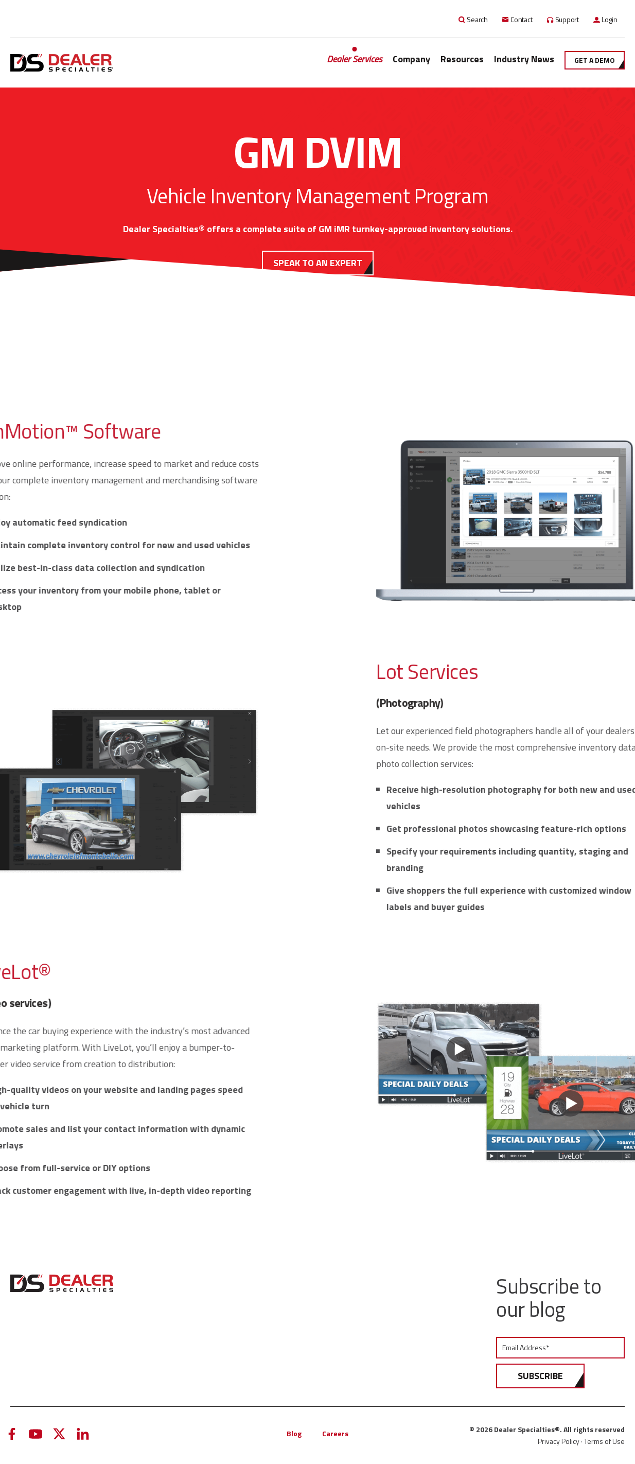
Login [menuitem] (610, 19)
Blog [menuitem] (294, 1433)
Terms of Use (604, 1441)
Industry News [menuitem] (524, 59)
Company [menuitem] (411, 59)
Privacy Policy (558, 1441)
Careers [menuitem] (335, 1433)
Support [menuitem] (567, 19)
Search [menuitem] (477, 19)
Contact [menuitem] (521, 19)
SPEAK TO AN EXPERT (317, 263)
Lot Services (535, 671)
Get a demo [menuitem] (594, 60)
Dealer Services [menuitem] (354, 59)
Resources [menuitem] (462, 59)
